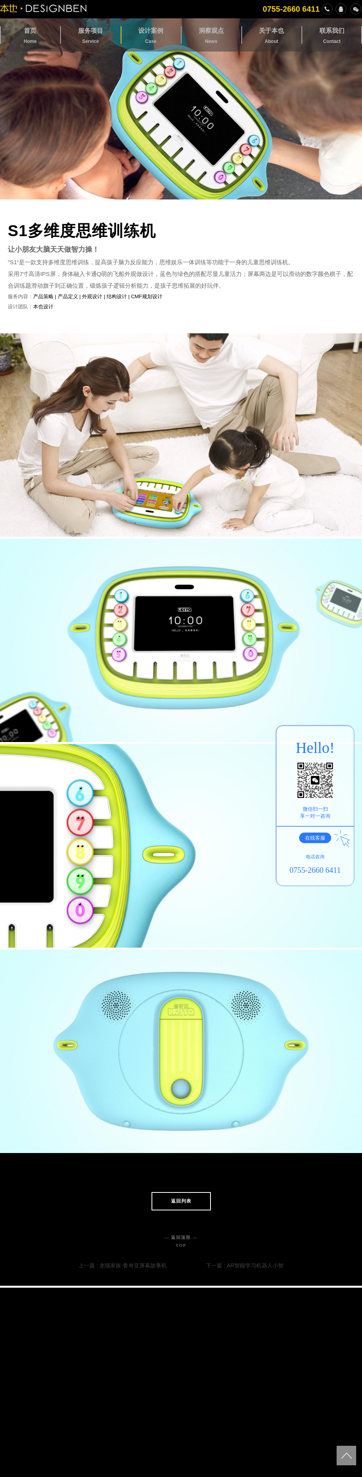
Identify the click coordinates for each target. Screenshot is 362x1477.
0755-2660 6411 (298, 9)
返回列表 (181, 1201)
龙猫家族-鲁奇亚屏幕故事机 (133, 1265)
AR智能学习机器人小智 (255, 1265)
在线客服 (318, 838)
